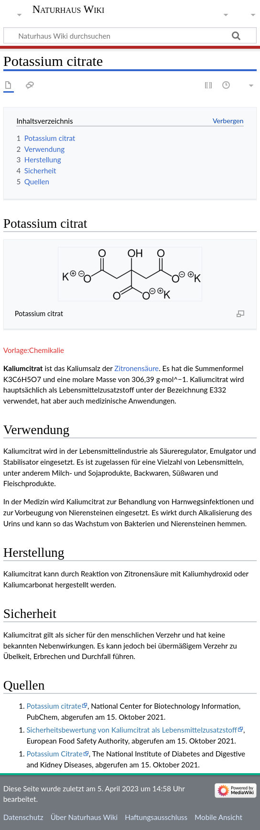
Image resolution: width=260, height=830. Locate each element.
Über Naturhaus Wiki (84, 817)
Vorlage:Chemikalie (33, 350)
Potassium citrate (53, 706)
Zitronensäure (136, 368)
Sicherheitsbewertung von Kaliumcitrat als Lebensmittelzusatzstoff (131, 729)
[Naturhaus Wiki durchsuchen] (130, 35)
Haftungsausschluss (156, 817)
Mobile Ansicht (218, 817)
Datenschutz (23, 817)
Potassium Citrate (54, 753)
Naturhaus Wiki (68, 9)
